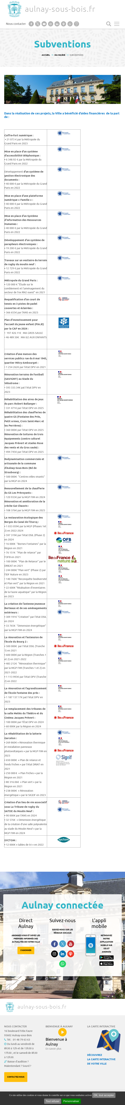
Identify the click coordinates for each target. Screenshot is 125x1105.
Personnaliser (71, 1101)
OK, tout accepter (104, 1095)
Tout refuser (52, 1101)
